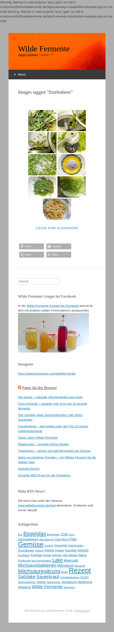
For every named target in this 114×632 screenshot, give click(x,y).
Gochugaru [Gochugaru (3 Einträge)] (75, 545)
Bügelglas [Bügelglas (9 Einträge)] (34, 534)
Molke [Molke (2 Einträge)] (64, 572)
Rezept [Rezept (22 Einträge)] (80, 570)
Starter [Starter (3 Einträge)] (41, 582)
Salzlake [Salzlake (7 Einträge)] (26, 576)
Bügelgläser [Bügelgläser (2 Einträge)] (53, 534)
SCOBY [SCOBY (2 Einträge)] (84, 577)
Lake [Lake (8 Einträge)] (57, 560)
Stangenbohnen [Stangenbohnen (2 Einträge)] (27, 582)
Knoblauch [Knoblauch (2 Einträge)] (24, 555)
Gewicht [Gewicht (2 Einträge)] (48, 545)
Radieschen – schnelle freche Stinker (43, 444)
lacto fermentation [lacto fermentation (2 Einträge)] (41, 560)
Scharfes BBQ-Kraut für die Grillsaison (44, 475)
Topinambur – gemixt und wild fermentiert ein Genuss (54, 451)
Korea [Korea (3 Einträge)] (47, 555)
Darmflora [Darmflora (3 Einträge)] (62, 539)
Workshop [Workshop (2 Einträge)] (69, 587)
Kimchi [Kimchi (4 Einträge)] (83, 550)
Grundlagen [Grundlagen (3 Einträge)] (26, 550)
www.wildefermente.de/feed (37, 505)
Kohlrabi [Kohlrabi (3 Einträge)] (36, 555)
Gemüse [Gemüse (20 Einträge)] (31, 544)
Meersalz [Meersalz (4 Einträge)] (71, 560)
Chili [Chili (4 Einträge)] (64, 534)
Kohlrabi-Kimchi (28, 468)
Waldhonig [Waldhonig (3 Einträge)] (84, 582)
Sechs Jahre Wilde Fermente (38, 437)
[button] (31, 246)
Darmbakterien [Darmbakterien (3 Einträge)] (28, 539)
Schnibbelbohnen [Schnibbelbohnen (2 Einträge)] (69, 577)
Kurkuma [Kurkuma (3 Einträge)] (24, 560)
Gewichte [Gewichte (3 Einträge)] (60, 545)
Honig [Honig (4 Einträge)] (49, 550)
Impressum (82, 610)
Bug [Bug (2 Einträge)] (20, 534)
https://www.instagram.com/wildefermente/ (46, 373)
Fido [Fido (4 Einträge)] (73, 539)
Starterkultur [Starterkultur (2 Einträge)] (54, 582)
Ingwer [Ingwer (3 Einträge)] (59, 550)
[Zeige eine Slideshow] (57, 228)
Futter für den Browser (39, 388)
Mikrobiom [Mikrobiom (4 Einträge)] (65, 565)
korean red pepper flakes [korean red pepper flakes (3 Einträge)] (69, 555)
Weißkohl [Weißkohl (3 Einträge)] (24, 587)
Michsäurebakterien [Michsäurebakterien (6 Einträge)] (37, 565)
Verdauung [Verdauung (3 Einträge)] (69, 582)
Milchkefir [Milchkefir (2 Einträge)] (80, 565)
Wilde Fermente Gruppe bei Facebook (53, 306)
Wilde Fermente (44, 49)
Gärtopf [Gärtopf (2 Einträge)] (39, 550)
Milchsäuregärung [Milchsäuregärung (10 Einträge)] (39, 571)
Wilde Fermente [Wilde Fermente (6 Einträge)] (47, 586)
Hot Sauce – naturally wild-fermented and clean (50, 397)
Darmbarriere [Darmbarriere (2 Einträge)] (46, 539)
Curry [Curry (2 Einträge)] (72, 534)
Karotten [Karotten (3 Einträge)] (71, 550)
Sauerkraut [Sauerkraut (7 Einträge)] (47, 576)
